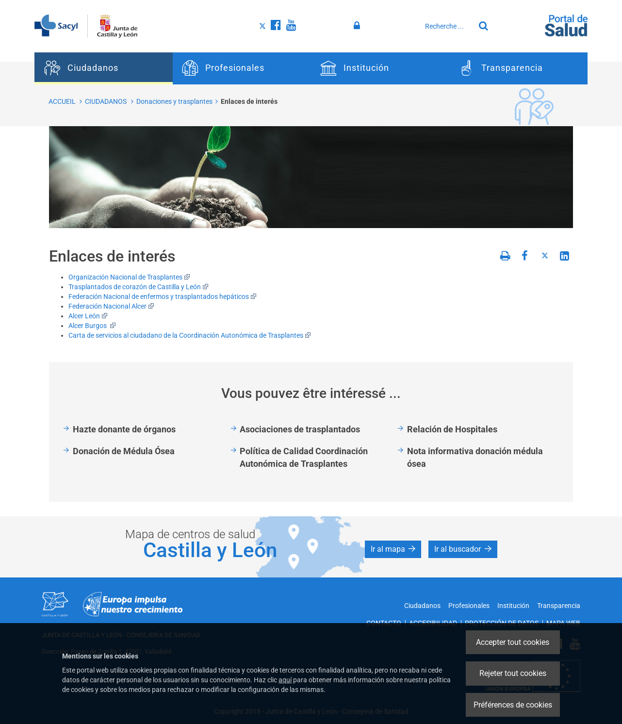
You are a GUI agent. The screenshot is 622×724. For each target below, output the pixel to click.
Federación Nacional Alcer (111, 306)
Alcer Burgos (92, 325)
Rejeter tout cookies (512, 673)
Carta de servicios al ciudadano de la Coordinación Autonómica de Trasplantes (189, 335)
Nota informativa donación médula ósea (475, 457)
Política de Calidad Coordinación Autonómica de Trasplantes (304, 457)
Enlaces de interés (249, 101)
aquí (285, 680)
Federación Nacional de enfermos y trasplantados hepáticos (162, 296)
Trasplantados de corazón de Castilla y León (138, 287)
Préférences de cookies (513, 704)
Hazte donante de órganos (124, 429)
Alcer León (88, 316)
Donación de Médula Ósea (124, 451)
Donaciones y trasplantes (174, 101)
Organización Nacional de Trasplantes (129, 277)
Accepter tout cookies (512, 642)
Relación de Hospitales (452, 429)
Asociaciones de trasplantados (300, 429)
